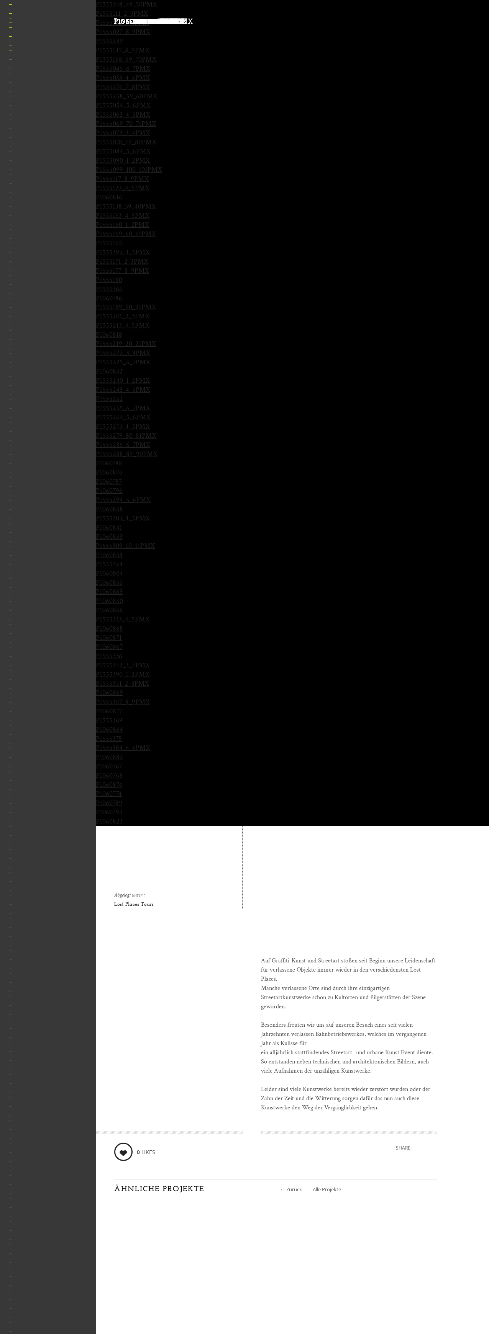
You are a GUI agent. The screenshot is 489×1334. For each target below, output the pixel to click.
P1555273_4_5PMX (123, 426)
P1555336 (109, 656)
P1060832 (109, 371)
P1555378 (109, 738)
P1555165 (109, 243)
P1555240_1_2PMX (123, 380)
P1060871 (109, 637)
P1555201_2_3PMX (122, 316)
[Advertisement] (349, 902)
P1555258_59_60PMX (127, 96)
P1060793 (109, 812)
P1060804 (109, 573)
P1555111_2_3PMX (122, 13)
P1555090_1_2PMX (123, 160)
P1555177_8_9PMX (122, 270)
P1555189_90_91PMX (126, 307)
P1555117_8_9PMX (122, 178)
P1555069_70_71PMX (126, 123)
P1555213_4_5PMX (122, 325)
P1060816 (109, 197)
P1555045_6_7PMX (123, 68)
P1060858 (109, 509)
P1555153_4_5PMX (122, 215)
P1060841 (109, 527)
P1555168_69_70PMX (126, 59)
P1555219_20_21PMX (126, 343)
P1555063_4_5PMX (123, 114)
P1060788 (109, 463)
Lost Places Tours (134, 904)
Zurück (291, 1189)
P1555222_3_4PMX (123, 353)
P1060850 (109, 601)
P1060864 (109, 729)
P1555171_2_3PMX (122, 261)
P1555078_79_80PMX (126, 142)
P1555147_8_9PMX (122, 50)
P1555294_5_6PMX (123, 500)
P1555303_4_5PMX (123, 518)
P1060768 (109, 775)
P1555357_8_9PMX (123, 702)
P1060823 (109, 821)
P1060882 (109, 757)
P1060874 (109, 784)
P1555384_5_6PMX (123, 748)
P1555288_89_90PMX (127, 454)
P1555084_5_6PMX (123, 151)
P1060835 (109, 582)
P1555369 (109, 720)
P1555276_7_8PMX (123, 87)
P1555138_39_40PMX (126, 206)
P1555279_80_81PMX (126, 435)
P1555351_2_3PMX (122, 683)
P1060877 (109, 711)
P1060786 (109, 298)
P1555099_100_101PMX (129, 169)
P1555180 (109, 280)
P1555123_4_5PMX (122, 188)
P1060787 (109, 481)
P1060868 (109, 628)
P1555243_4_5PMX (123, 389)
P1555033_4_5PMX (123, 77)
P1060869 (109, 692)
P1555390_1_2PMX (122, 674)
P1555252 (109, 399)
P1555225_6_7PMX (123, 362)
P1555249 (109, 41)
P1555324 (109, 564)
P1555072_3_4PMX (123, 133)
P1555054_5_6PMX (123, 105)
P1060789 (109, 803)
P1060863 (109, 591)
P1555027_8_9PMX (123, 32)
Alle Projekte (327, 1189)
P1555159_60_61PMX (126, 234)
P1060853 (109, 536)
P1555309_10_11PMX (125, 545)
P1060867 (109, 647)
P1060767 (109, 766)
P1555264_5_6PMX (123, 417)
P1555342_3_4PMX (123, 665)
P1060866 (109, 610)
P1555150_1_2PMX (122, 224)
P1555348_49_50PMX (126, 4)
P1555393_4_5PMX (123, 252)
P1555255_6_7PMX (123, 408)
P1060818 (109, 334)
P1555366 (109, 289)
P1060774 (109, 793)
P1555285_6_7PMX (123, 444)
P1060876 (109, 472)
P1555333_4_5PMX (122, 619)
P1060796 (109, 490)
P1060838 (109, 555)
